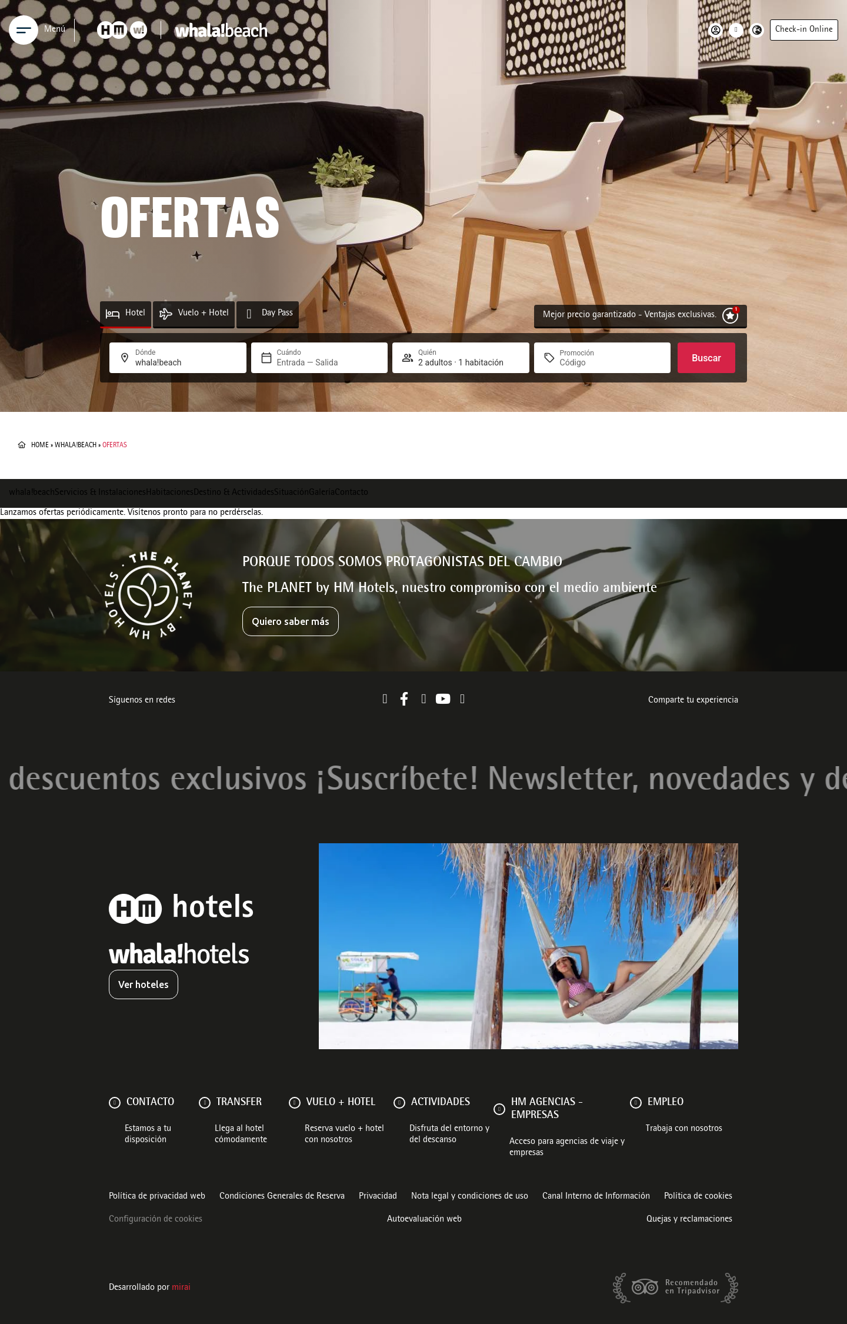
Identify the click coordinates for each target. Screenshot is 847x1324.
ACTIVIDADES (440, 1102)
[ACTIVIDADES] (399, 1103)
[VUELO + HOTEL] (295, 1103)
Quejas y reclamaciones (689, 1220)
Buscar (706, 358)
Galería (322, 493)
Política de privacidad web (157, 1197)
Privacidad (378, 1197)
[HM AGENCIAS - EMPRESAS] (499, 1109)
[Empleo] (636, 1103)
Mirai (181, 1288)
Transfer (239, 1102)
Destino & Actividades (234, 493)
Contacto (351, 493)
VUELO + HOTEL (340, 1102)
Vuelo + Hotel (203, 313)
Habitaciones (170, 493)
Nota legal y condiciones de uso (469, 1197)
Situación (291, 493)
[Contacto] (115, 1103)
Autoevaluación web (424, 1220)
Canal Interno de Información (596, 1197)
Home (40, 445)
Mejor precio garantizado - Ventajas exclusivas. (629, 315)
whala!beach (75, 445)
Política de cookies (698, 1197)
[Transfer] (205, 1103)
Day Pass (277, 313)
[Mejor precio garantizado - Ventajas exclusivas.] (730, 316)
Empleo (665, 1102)
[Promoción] (588, 362)
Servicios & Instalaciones (100, 493)
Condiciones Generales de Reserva (282, 1197)
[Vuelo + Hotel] (165, 314)
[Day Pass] (249, 314)
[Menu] (23, 30)
